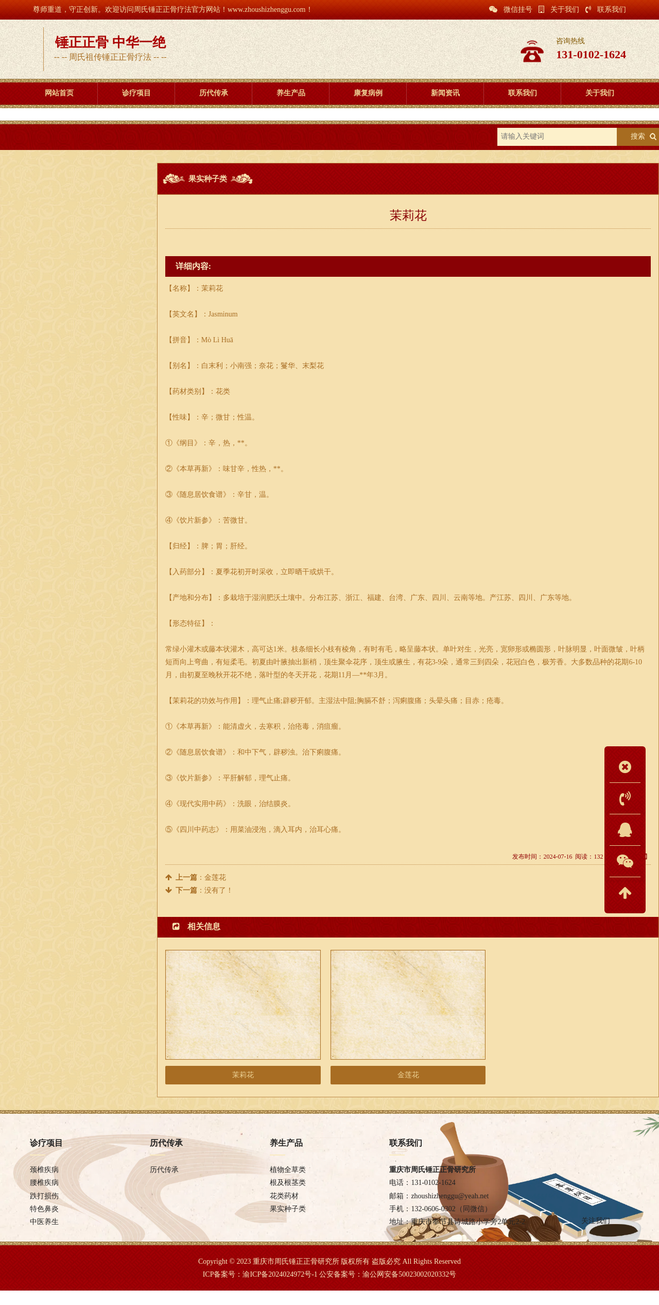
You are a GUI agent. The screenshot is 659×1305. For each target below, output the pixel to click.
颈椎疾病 (44, 1184)
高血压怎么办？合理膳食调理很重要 (70, 360)
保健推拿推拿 (36, 440)
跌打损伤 (44, 1210)
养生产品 (94, 143)
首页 (56, 143)
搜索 (638, 143)
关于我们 (559, 9)
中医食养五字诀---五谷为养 (56, 392)
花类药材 (72, 260)
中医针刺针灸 (36, 424)
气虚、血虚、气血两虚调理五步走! (67, 344)
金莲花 (215, 884)
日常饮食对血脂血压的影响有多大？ (70, 408)
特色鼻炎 (44, 1223)
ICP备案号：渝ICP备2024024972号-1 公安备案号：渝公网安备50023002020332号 (330, 1289)
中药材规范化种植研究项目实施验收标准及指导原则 (93, 376)
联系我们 (605, 9)
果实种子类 (144, 143)
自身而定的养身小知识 (49, 456)
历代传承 (164, 1184)
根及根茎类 (72, 236)
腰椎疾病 (44, 1197)
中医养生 (44, 1236)
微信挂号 (510, 9)
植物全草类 (72, 212)
